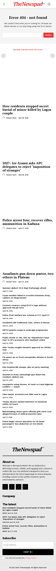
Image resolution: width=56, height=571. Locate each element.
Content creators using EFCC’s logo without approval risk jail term (24, 306)
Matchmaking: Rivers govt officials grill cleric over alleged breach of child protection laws (27, 412)
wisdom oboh (11, 118)
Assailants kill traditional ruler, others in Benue (26, 322)
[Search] (48, 35)
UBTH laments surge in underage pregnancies (25, 330)
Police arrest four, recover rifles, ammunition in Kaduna (27, 222)
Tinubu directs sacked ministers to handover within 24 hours (24, 403)
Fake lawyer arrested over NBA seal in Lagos (24, 394)
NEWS (4, 513)
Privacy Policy (30, 558)
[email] (28, 545)
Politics (5, 522)
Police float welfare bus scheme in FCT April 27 (26, 315)
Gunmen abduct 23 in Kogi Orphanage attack (24, 288)
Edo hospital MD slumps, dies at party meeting (25, 367)
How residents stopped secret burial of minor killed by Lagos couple (26, 109)
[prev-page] (3, 55)
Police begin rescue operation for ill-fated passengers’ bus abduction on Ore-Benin (23, 422)
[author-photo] (4, 117)
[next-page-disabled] (52, 55)
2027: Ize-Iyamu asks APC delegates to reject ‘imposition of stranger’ (26, 166)
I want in (28, 552)
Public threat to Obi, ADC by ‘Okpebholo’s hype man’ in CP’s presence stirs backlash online (25, 338)
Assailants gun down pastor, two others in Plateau (28, 275)
